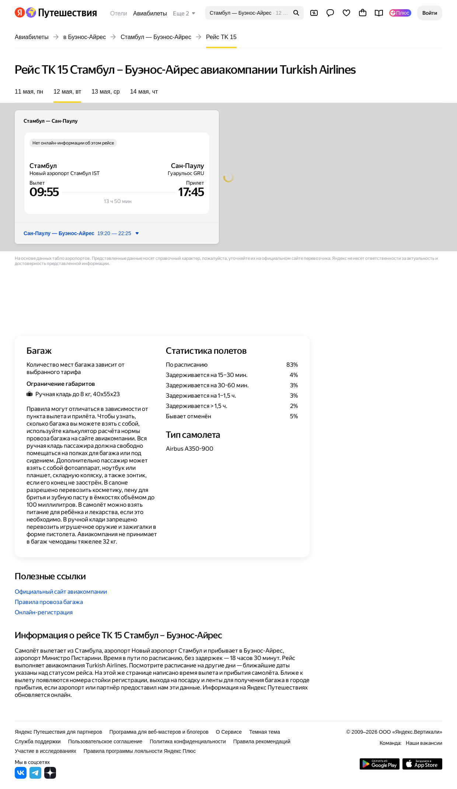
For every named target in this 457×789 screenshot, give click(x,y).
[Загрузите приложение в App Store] (422, 768)
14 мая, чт (144, 91)
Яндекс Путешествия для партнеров (58, 732)
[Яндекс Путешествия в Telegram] (35, 777)
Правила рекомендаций (261, 741)
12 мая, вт (67, 91)
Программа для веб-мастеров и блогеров (159, 732)
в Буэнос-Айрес (84, 37)
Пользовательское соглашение (105, 741)
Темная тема (264, 732)
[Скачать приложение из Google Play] (380, 768)
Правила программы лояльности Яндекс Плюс (140, 751)
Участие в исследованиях (45, 751)
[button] (429, 13)
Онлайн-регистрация (44, 612)
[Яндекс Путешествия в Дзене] (50, 777)
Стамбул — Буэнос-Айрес (156, 37)
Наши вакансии (424, 743)
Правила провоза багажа (49, 601)
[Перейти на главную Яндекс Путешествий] (61, 12)
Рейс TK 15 (221, 37)
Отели (118, 13)
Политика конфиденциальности (188, 741)
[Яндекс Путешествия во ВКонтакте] (21, 777)
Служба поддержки (38, 741)
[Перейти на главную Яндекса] (20, 12)
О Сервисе (229, 732)
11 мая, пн (29, 91)
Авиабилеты (150, 13)
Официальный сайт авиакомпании (61, 591)
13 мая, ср (105, 91)
